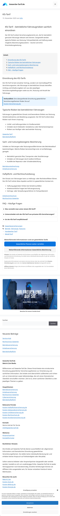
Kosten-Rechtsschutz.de (11, 415)
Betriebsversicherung (10, 345)
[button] (57, 490)
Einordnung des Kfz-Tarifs (17, 60)
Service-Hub (7, 338)
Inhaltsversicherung (10, 169)
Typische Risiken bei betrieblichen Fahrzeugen (24, 62)
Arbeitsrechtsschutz (10, 196)
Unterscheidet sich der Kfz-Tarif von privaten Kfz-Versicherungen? (29, 214)
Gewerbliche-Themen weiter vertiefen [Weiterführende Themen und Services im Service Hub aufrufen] (30, 244)
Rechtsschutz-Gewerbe (11, 198)
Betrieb (7, 229)
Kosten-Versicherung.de (12, 104)
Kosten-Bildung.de (9, 484)
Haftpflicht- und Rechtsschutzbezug (20, 67)
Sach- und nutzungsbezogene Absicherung (23, 65)
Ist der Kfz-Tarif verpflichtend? (16, 219)
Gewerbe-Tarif (7, 134)
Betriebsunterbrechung (11, 166)
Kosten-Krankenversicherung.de (14, 418)
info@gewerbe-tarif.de (10, 428)
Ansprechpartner (9, 435)
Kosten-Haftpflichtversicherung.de (15, 407)
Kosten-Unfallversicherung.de (13, 413)
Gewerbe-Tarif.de (17, 4)
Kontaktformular (8, 438)
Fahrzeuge (14, 229)
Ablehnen (30, 507)
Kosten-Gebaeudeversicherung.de (15, 410)
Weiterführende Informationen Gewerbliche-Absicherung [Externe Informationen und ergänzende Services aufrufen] (30, 250)
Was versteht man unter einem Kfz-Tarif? (20, 209)
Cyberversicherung (9, 397)
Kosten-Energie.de (9, 487)
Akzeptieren (30, 503)
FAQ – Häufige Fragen (15, 70)
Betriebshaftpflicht (9, 137)
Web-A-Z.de (7, 479)
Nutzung (22, 229)
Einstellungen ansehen (30, 512)
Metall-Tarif (9, 234)
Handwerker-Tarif (11, 231)
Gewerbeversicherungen (13, 226)
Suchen (5, 320)
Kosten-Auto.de (8, 482)
